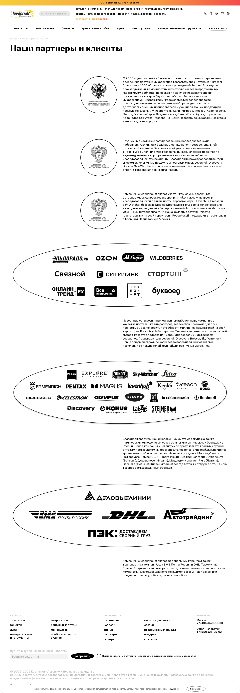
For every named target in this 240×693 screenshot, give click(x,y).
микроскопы (45, 28)
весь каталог (218, 28)
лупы (120, 28)
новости (123, 13)
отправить (82, 656)
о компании (95, 8)
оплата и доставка (157, 620)
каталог (80, 8)
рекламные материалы (160, 629)
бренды (80, 13)
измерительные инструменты (179, 28)
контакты (160, 13)
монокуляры (141, 28)
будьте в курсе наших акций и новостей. (39, 650)
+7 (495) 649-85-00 (210, 623)
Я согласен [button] (195, 689)
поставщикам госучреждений (164, 8)
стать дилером (114, 8)
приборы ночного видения (63, 636)
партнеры (110, 634)
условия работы (141, 13)
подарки (150, 634)
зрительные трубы (95, 28)
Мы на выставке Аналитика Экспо (120, 2)
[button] (205, 14)
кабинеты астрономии (101, 13)
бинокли (68, 28)
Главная (14, 38)
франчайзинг (134, 8)
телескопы (20, 28)
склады (108, 639)
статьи (149, 625)
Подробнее (174, 689)
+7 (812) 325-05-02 (209, 631)
